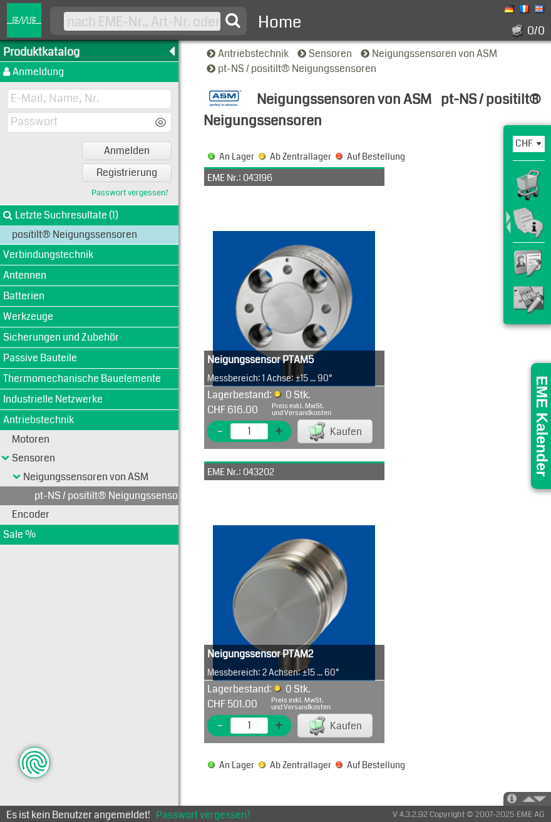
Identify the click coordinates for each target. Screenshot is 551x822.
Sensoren (325, 53)
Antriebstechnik (249, 53)
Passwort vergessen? (129, 193)
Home (279, 22)
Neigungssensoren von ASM (430, 53)
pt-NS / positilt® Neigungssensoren (292, 68)
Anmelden (127, 150)
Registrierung (126, 172)
